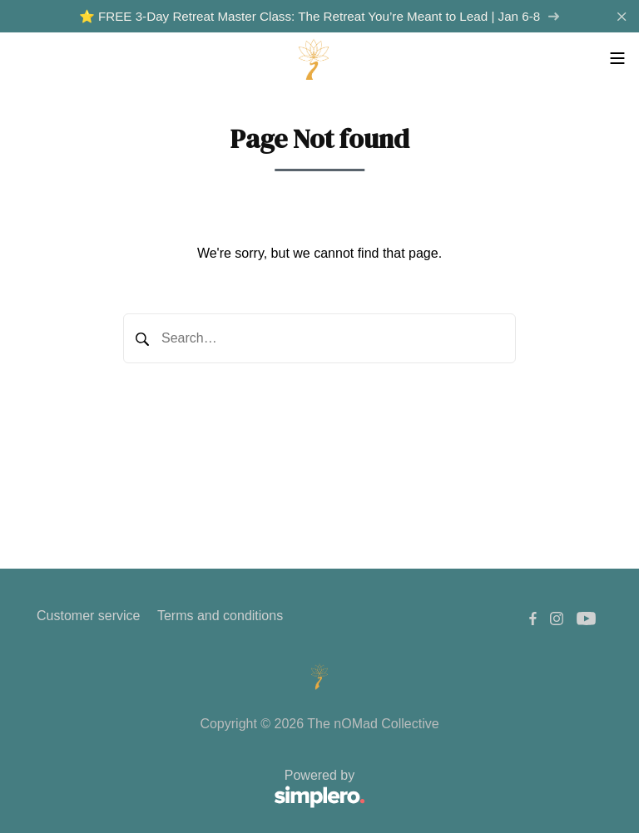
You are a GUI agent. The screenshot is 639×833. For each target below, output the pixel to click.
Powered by (201, 789)
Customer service (88, 616)
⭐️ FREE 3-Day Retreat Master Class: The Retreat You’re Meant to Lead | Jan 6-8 (320, 16)
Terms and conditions (220, 616)
